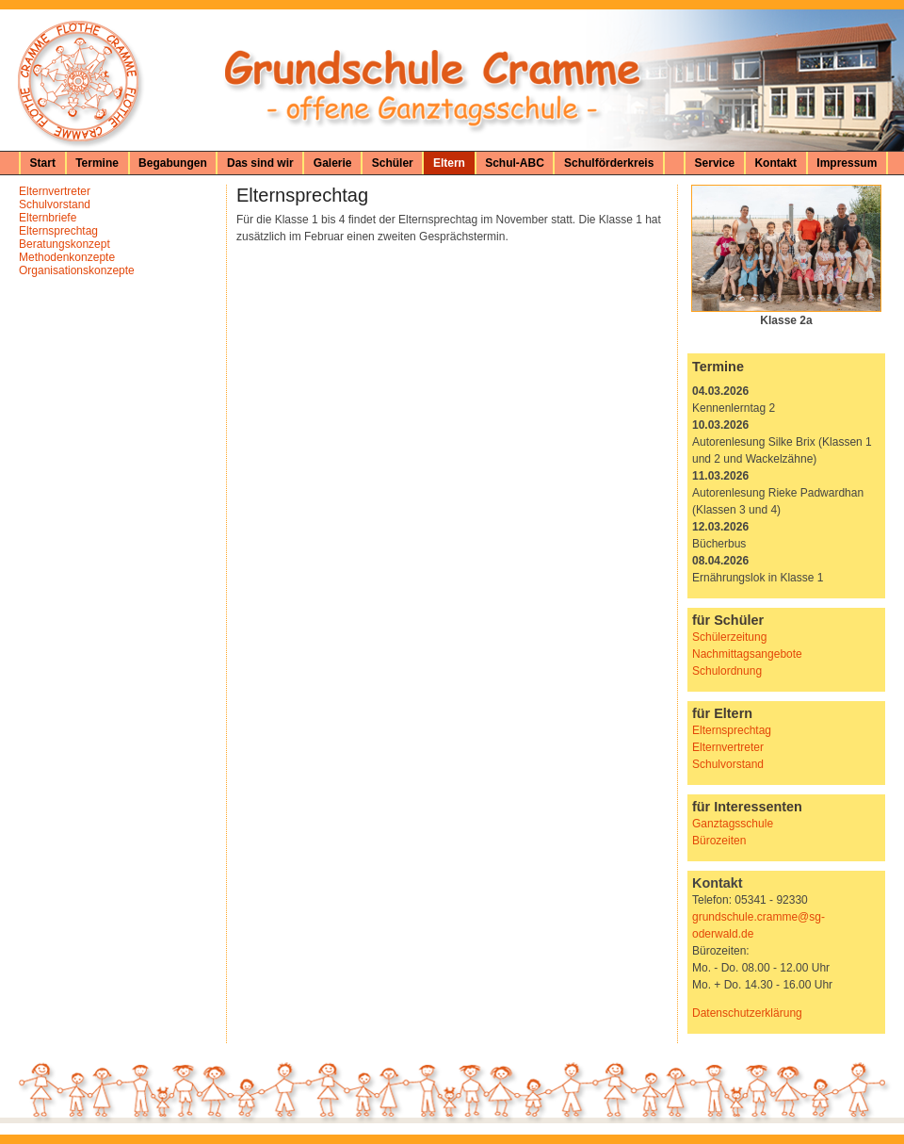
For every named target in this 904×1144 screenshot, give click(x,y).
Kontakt (775, 163)
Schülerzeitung (729, 637)
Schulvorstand (54, 204)
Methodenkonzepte (67, 257)
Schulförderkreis (609, 163)
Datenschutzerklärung (747, 1013)
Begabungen (172, 163)
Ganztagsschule (732, 823)
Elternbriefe (47, 217)
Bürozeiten (719, 840)
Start (43, 163)
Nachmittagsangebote (747, 654)
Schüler (392, 163)
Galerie (333, 163)
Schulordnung (727, 671)
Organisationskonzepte (77, 270)
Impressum (846, 163)
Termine (97, 163)
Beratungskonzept (64, 244)
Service (715, 163)
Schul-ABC (514, 163)
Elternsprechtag (58, 230)
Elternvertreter (54, 191)
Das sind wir (260, 163)
